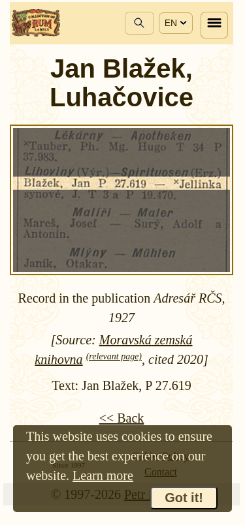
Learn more (103, 475)
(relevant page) (114, 356)
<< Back (121, 418)
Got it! (184, 497)
